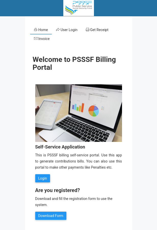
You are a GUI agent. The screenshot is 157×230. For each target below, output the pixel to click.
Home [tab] (41, 30)
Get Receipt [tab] (97, 30)
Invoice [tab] (42, 39)
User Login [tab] (67, 30)
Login (42, 178)
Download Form (50, 216)
